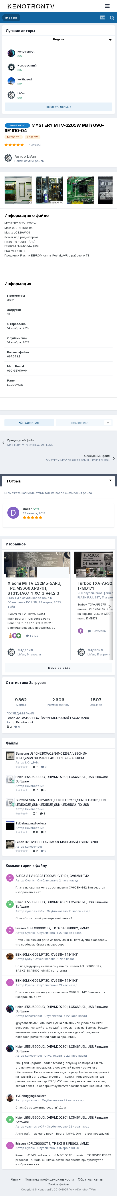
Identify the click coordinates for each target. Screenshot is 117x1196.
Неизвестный (27, 65)
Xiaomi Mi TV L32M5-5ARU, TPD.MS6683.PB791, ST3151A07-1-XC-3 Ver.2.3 (34, 588)
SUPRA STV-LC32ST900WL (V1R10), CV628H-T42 (52, 876)
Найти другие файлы (29, 161)
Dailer (27, 509)
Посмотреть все (58, 667)
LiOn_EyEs (14, 598)
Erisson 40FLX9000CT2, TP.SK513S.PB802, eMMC (52, 928)
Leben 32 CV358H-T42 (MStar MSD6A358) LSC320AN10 (48, 718)
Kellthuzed (25, 79)
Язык (16, 1179)
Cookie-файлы (58, 1184)
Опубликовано (57, 880)
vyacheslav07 (34, 911)
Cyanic (30, 880)
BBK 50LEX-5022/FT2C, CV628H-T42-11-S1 (47, 954)
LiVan (21, 93)
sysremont (32, 1100)
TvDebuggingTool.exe (31, 823)
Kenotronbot (26, 51)
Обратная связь (90, 1179)
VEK (80, 593)
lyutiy (28, 959)
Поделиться (29, 422)
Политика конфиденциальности (49, 1179)
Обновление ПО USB (22, 602)
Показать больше (58, 106)
